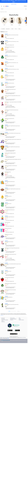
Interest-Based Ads (13, 337)
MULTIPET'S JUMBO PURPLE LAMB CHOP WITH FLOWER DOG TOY (13, 139)
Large (19, 24)
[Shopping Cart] (25, 6)
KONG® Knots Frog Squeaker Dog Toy (9, 118)
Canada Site (3, 321)
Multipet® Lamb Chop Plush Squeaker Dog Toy (10, 254)
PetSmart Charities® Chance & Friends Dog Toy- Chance (12, 41)
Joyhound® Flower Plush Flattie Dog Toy (9, 209)
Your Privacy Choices (6, 338)
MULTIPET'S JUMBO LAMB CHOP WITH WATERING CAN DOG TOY (13, 159)
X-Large (27, 24)
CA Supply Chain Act (19, 337)
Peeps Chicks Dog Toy (7, 222)
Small (4, 24)
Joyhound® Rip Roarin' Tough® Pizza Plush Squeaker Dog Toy (12, 146)
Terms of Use (4, 337)
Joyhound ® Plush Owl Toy (8, 271)
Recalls (1, 337)
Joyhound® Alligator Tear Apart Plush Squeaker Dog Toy (11, 304)
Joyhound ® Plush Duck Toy (8, 196)
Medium (12, 24)
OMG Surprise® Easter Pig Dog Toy (9, 241)
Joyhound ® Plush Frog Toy (8, 203)
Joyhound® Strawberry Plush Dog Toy (9, 277)
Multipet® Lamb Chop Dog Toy (8, 234)
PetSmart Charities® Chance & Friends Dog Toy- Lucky (11, 62)
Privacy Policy (9, 337)
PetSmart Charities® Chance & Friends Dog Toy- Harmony (12, 69)
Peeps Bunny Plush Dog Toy (8, 228)
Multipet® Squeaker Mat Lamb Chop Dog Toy (10, 289)
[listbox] (14, 21)
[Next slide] (25, 21)
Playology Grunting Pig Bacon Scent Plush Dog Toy (11, 165)
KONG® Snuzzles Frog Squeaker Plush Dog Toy (10, 283)
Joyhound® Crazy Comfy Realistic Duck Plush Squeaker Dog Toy (12, 133)
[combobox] (14, 9)
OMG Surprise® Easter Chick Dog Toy (9, 75)
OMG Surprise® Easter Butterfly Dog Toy (10, 181)
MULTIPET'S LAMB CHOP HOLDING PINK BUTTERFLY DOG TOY (12, 95)
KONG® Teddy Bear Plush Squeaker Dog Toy (10, 89)
